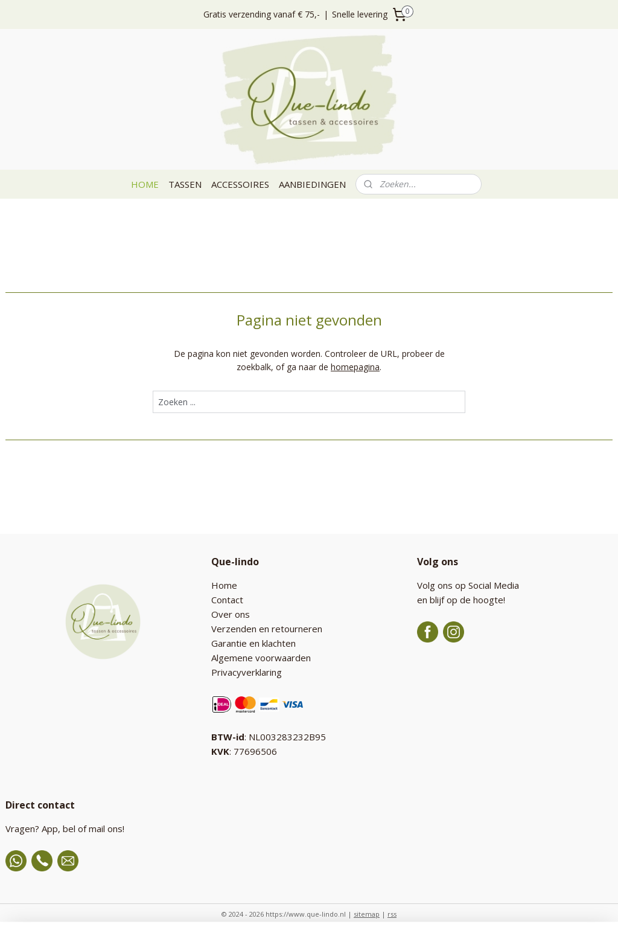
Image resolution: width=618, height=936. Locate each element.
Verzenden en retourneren (266, 629)
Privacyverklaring (246, 672)
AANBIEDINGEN (312, 184)
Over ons (230, 614)
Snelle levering (359, 14)
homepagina (355, 367)
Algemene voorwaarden (261, 658)
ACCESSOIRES (240, 184)
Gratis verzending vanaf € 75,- (261, 14)
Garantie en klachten (253, 643)
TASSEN (185, 184)
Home (224, 585)
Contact (227, 600)
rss (392, 913)
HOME (145, 184)
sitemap (367, 913)
